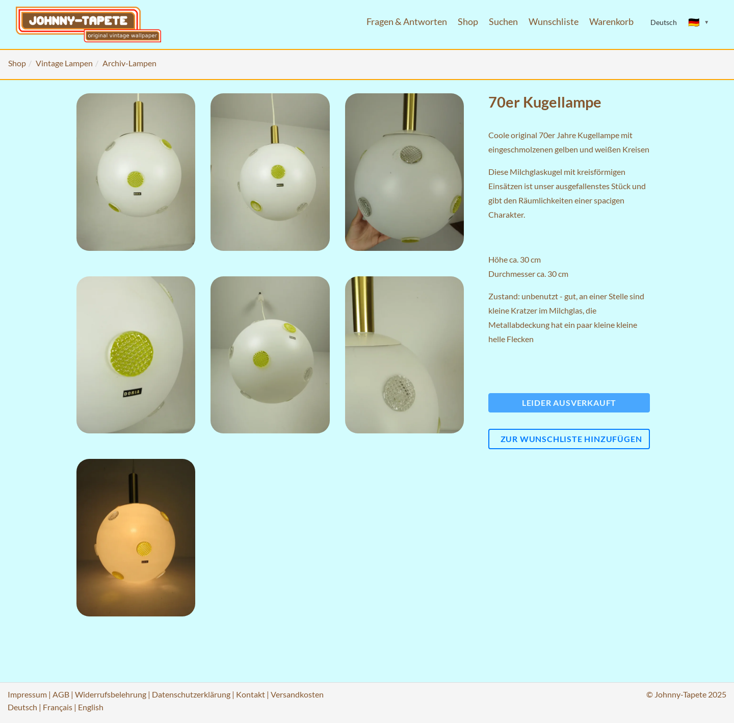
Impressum (27, 694)
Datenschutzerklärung (191, 694)
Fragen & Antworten (406, 21)
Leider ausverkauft (569, 402)
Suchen (503, 21)
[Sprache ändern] (699, 22)
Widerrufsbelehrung (110, 694)
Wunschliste (554, 21)
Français (57, 707)
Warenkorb (611, 21)
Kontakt (250, 694)
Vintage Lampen (64, 63)
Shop (468, 21)
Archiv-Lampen (129, 63)
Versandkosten (297, 694)
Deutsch (22, 707)
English (90, 707)
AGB (61, 694)
